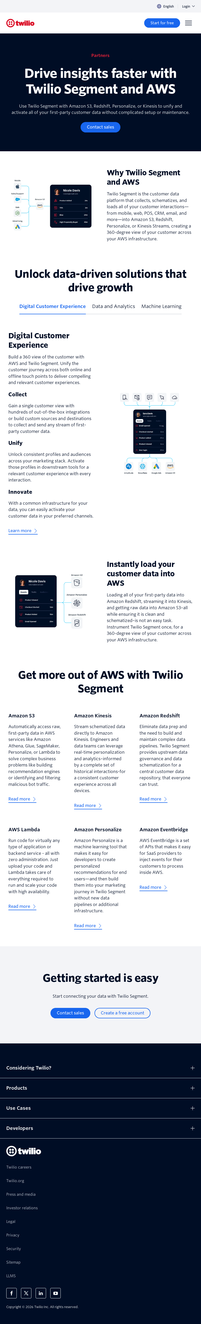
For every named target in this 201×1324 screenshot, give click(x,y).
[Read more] (22, 799)
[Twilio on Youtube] (55, 1293)
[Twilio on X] (26, 1293)
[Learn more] (23, 531)
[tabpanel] (100, 433)
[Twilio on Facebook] (11, 1293)
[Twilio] (20, 23)
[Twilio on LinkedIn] (41, 1293)
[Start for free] (162, 23)
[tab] (52, 308)
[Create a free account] (122, 1013)
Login (188, 6)
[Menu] (188, 23)
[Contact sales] (100, 127)
